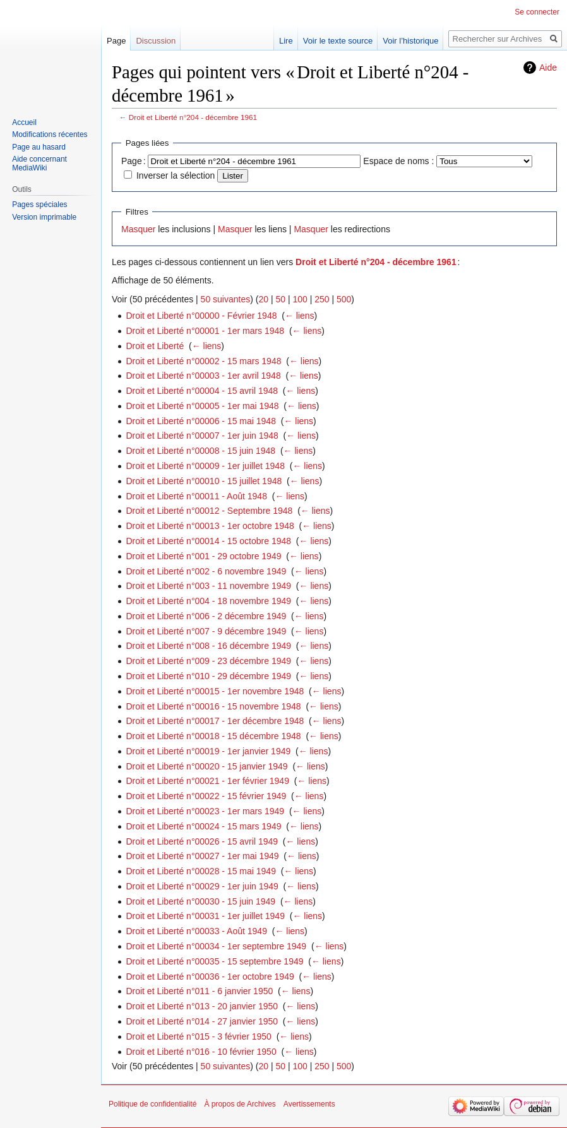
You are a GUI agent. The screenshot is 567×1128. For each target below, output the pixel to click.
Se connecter (537, 12)
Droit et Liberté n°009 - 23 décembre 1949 (208, 661)
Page (116, 40)
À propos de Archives (239, 1104)
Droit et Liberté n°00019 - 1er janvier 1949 (208, 751)
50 (280, 299)
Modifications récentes (49, 134)
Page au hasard (39, 147)
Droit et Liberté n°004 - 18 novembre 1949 (208, 601)
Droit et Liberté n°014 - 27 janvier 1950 (202, 1021)
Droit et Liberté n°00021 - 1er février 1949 (207, 781)
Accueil (24, 122)
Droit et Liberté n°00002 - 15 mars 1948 (203, 361)
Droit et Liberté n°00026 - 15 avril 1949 (202, 841)
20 (263, 299)
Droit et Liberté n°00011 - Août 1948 (196, 496)
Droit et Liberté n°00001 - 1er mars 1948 (205, 331)
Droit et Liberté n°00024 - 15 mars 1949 (203, 826)
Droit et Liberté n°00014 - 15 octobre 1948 (208, 541)
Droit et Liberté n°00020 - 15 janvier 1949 (206, 766)
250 (321, 299)
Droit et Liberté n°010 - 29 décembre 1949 (208, 676)
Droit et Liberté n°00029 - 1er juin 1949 (202, 886)
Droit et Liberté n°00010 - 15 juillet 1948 (204, 481)
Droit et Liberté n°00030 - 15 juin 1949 (200, 901)
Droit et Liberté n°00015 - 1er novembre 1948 (215, 691)
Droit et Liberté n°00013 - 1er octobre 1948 (210, 526)
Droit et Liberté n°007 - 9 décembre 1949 (206, 631)
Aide (548, 67)
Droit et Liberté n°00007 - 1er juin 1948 (202, 435)
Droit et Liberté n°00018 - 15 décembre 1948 (213, 736)
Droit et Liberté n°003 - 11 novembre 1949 (208, 586)
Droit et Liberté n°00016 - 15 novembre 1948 (213, 706)
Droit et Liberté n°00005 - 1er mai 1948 (202, 406)
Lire (286, 40)
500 (344, 299)
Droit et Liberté (155, 346)
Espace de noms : (398, 161)
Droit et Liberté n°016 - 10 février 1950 (201, 1052)
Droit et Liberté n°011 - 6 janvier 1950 (199, 991)
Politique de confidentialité (152, 1104)
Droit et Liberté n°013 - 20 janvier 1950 (202, 1006)
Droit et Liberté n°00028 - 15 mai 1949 (201, 871)
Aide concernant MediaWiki (39, 163)
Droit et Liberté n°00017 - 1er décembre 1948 (215, 721)
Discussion (156, 40)
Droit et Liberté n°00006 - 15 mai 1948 (201, 421)
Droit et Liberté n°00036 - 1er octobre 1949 (210, 976)
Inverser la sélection (175, 175)
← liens (299, 316)
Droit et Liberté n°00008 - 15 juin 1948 (200, 451)
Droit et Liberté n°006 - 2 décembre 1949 (206, 616)
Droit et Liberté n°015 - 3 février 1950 (199, 1036)
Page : (133, 161)
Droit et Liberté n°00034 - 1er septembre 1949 (216, 946)
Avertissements (309, 1104)
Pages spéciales (39, 204)
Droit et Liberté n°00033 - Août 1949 (196, 931)
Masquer (138, 229)
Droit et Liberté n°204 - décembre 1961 (193, 117)
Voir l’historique (410, 40)
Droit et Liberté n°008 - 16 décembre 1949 (208, 646)
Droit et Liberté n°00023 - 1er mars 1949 (205, 811)
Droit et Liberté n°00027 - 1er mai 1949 (202, 856)
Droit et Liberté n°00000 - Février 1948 (201, 316)
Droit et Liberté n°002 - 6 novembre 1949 (206, 571)
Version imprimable (44, 217)
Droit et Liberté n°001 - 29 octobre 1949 (203, 556)
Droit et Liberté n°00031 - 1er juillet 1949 (205, 916)
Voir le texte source (338, 40)
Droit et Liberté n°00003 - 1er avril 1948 (203, 376)
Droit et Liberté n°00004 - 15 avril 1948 (202, 391)
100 (299, 299)
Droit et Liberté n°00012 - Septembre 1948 (209, 511)
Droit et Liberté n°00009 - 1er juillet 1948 (205, 466)
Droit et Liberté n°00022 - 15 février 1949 (206, 796)
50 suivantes (226, 299)
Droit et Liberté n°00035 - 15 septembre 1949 (214, 961)
